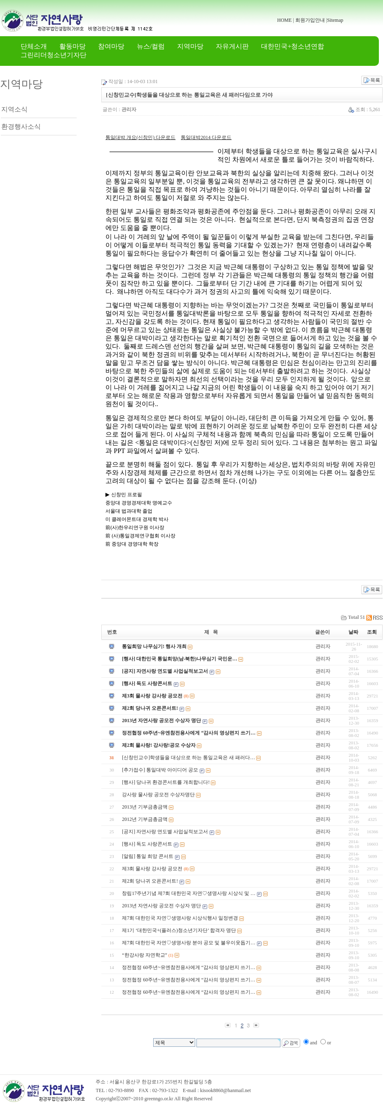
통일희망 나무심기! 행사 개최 (154, 646)
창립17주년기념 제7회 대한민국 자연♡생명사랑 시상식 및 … (188, 893)
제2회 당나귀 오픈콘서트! (150, 708)
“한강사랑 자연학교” (144, 955)
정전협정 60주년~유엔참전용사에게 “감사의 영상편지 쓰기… (188, 733)
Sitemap (335, 20)
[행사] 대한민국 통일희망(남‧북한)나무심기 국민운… (179, 659)
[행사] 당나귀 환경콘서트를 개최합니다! (166, 782)
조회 (372, 632)
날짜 (353, 632)
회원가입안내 (310, 20)
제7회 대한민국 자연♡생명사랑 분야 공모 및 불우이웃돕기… (188, 943)
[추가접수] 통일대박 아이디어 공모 (160, 770)
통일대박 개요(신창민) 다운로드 (140, 137)
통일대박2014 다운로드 (206, 137)
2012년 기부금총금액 (145, 819)
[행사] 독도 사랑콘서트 (147, 683)
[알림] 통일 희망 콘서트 (147, 856)
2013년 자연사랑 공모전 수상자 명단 (161, 720)
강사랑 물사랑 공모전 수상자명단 (158, 794)
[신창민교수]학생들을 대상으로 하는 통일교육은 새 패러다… (188, 757)
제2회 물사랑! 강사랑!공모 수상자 (159, 745)
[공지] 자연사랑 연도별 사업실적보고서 (165, 671)
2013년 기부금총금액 (145, 807)
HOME (284, 20)
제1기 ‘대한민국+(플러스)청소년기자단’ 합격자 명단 (179, 930)
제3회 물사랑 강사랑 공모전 (152, 696)
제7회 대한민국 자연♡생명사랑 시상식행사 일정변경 (180, 918)
